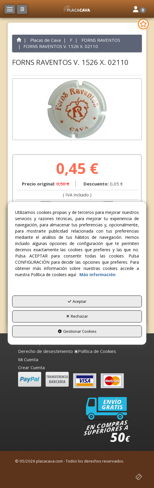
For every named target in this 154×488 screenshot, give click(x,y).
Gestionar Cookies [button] (77, 331)
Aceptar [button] (77, 301)
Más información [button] (97, 274)
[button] (77, 9)
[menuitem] (45, 351)
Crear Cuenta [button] (31, 367)
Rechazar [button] (77, 316)
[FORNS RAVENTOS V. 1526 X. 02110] (77, 109)
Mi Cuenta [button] (28, 359)
